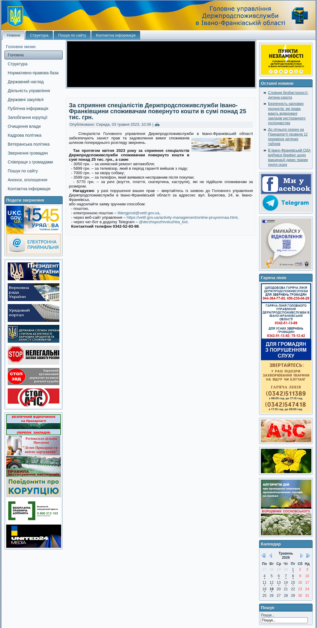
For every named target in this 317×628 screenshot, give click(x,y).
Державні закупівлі (26, 99)
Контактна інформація (116, 35)
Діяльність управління (29, 90)
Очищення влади (24, 126)
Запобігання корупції (27, 117)
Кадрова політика (24, 135)
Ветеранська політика (29, 144)
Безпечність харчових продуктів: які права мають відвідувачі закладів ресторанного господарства (286, 113)
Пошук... (268, 615)
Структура (39, 35)
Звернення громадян (28, 153)
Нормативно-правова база (33, 72)
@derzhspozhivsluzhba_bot (163, 222)
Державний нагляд (26, 81)
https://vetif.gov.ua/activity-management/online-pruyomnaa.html (182, 217)
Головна (15, 55)
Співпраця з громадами (30, 162)
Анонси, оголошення (27, 179)
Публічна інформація (28, 108)
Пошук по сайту (72, 35)
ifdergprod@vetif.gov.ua (138, 213)
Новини (13, 35)
